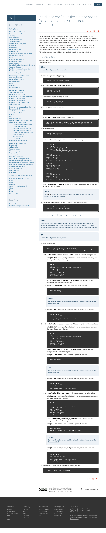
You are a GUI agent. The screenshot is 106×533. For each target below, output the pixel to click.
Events (48, 4)
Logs (10, 117)
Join (90, 4)
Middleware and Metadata (17, 100)
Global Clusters (14, 51)
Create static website (15, 168)
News (8, 519)
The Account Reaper (15, 39)
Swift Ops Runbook (15, 119)
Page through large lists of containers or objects (23, 164)
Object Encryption (14, 63)
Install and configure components (19, 206)
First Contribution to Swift (17, 94)
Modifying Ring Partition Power (18, 71)
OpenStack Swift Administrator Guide (20, 120)
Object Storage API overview (17, 32)
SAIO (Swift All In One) (16, 92)
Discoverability (13, 145)
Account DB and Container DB (18, 186)
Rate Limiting (13, 47)
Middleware (12, 192)
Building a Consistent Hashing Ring (20, 69)
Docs (84, 4)
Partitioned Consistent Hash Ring (19, 178)
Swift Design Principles (16, 78)
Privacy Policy (58, 513)
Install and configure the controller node (25, 128)
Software (29, 4)
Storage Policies (14, 38)
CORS (11, 57)
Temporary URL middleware (17, 155)
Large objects (13, 153)
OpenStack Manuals (44, 509)
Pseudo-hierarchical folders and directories (22, 162)
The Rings (12, 36)
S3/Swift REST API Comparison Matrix (20, 175)
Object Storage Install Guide (17, 122)
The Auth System (14, 41)
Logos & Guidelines (59, 509)
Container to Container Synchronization (21, 53)
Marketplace (69, 4)
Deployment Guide (72, 49)
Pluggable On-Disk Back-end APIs (19, 102)
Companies (26, 515)
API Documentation (44, 513)
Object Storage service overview (22, 124)
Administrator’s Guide (15, 113)
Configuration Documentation (18, 140)
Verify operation (18, 136)
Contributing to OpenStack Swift (19, 76)
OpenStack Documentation (25, 18)
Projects (9, 509)
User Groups (26, 509)
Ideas (11, 83)
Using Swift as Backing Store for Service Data (23, 65)
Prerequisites (13, 204)
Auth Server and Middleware (17, 98)
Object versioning (14, 151)
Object (11, 188)
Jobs (24, 513)
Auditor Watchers (14, 104)
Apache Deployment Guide (17, 111)
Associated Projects (15, 73)
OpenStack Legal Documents (64, 491)
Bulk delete (12, 172)
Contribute (25, 517)
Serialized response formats (17, 166)
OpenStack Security (12, 511)
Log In (98, 4)
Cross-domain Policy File (16, 59)
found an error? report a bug (89, 490)
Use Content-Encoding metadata (19, 159)
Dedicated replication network (18, 115)
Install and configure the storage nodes (25, 130)
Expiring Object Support (16, 55)
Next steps (16, 138)
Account (11, 182)
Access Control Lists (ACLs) (17, 43)
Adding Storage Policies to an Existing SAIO (22, 96)
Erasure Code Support (16, 61)
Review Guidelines (14, 87)
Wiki (40, 515)
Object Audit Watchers (16, 194)
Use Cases (39, 4)
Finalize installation (19, 134)
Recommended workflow (16, 80)
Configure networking (19, 126)
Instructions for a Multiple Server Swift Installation (24, 107)
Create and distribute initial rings (23, 132)
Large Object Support (15, 49)
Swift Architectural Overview (17, 34)
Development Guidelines (16, 90)
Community (58, 4)
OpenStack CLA (58, 515)
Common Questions (12, 513)
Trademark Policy (58, 511)
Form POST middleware (16, 157)
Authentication (13, 147)
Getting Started (13, 29)
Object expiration (14, 170)
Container (12, 184)
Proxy (11, 180)
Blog (78, 4)
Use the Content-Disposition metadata (20, 161)
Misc (10, 190)
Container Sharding (15, 67)
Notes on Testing (14, 81)
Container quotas (14, 149)
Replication (12, 45)
